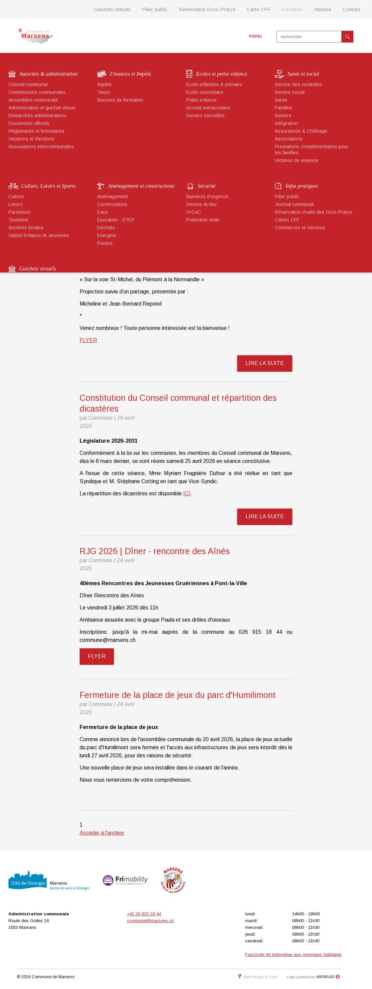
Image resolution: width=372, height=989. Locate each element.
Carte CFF (259, 9)
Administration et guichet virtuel (41, 107)
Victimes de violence (296, 160)
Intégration (286, 123)
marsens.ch (36, 36)
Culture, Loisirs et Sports (48, 186)
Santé (281, 100)
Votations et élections (31, 138)
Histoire (322, 9)
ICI (186, 493)
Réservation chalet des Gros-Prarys (313, 212)
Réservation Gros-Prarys (207, 9)
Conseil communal (28, 84)
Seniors (283, 115)
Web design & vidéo (258, 977)
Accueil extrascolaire (208, 107)
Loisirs (15, 204)
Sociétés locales (26, 227)
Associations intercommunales (41, 146)
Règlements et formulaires (36, 131)
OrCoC (193, 212)
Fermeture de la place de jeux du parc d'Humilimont (178, 695)
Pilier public (154, 9)
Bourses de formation (120, 100)
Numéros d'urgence (207, 196)
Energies (106, 235)
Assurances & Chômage (301, 131)
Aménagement (112, 196)
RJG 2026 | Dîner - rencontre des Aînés (155, 551)
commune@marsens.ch (150, 920)
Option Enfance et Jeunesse (38, 235)
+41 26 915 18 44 (144, 913)
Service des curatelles (298, 84)
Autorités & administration (48, 74)
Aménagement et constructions (141, 186)
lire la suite (265, 363)
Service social (290, 92)
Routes (105, 243)
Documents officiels (29, 123)
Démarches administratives (37, 115)
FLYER (88, 340)
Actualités (292, 9)
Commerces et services (300, 227)
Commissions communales (37, 92)
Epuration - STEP (116, 220)
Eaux (102, 212)
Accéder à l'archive (102, 833)
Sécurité (207, 186)
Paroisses (19, 212)
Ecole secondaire (204, 92)
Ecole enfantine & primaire (214, 84)
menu (255, 36)
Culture (16, 196)
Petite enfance (201, 100)
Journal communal (294, 204)
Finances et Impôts (130, 74)
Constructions (112, 204)
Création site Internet (318, 976)
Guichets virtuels (112, 9)
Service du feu (201, 204)
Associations (289, 138)
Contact (351, 9)
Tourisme (18, 220)
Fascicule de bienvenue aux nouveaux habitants (293, 954)
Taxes (103, 92)
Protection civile (203, 220)
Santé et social (303, 74)
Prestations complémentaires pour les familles (311, 149)
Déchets (106, 227)
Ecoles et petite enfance (221, 74)
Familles (283, 107)
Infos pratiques (302, 186)
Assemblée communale (33, 100)
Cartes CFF (287, 220)
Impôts (104, 84)
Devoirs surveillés (205, 115)
